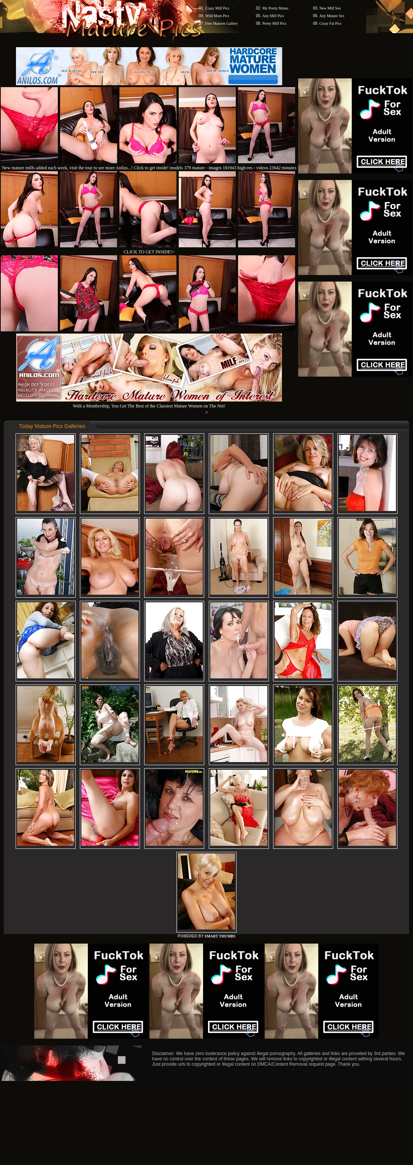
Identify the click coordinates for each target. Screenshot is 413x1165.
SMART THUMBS (220, 936)
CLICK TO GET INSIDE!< (149, 252)
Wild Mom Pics (217, 16)
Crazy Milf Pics (217, 8)
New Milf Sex (330, 8)
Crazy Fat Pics (330, 23)
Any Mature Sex (332, 16)
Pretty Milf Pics (274, 23)
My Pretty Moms (275, 8)
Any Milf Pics (273, 16)
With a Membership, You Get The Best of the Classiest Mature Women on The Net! (149, 403)
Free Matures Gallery (221, 23)
